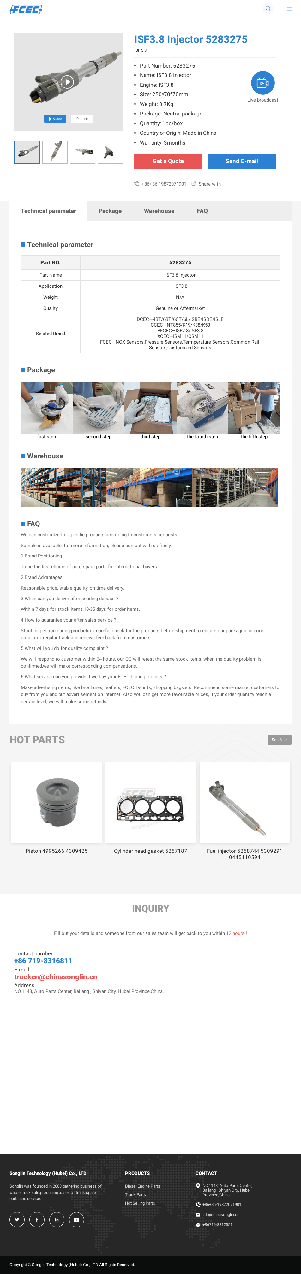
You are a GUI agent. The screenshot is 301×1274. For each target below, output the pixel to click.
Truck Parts (135, 1194)
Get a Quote (168, 161)
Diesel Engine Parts (142, 1186)
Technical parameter (48, 211)
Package (110, 211)
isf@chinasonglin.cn (220, 1214)
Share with (206, 184)
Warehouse (159, 211)
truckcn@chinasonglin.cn (55, 977)
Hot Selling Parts (140, 1203)
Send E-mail (242, 161)
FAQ (202, 211)
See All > (279, 739)
